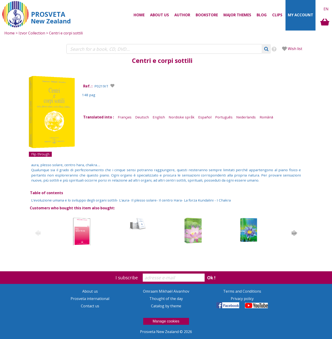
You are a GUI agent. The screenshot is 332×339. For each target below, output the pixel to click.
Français (125, 117)
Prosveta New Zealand (160, 331)
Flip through (40, 154)
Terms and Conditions (242, 291)
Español (204, 117)
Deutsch (142, 117)
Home (139, 14)
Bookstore (207, 14)
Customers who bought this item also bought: (72, 207)
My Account (300, 14)
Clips (277, 14)
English (159, 117)
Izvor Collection (32, 33)
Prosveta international (90, 298)
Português (224, 117)
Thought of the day (166, 298)
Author (182, 14)
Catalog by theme (166, 305)
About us (159, 14)
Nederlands (246, 117)
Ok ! (211, 278)
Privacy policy (242, 298)
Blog (262, 14)
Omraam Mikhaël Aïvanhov (166, 291)
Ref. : (87, 86)
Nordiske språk (182, 117)
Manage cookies (166, 321)
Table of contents (46, 192)
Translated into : (98, 117)
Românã (266, 117)
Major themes (237, 14)
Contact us (90, 305)
